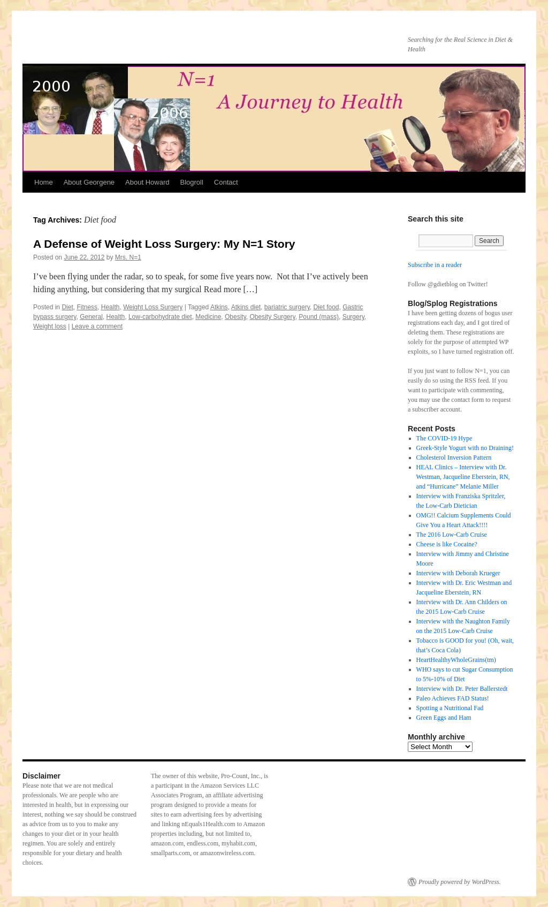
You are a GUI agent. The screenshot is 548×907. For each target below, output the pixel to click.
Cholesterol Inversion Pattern (454, 457)
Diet (67, 307)
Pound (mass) (319, 317)
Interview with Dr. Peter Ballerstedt (462, 688)
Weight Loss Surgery (152, 307)
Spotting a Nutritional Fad (450, 708)
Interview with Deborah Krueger (458, 573)
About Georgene (89, 182)
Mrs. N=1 (128, 257)
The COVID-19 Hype (444, 438)
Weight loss (49, 326)
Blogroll (191, 182)
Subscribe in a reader (435, 265)
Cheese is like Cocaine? (446, 544)
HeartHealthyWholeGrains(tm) (456, 660)
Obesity (235, 317)
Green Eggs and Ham (443, 717)
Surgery (353, 317)
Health (110, 307)
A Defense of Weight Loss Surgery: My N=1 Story (164, 244)
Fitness (87, 307)
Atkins (219, 307)
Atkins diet (246, 307)
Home (43, 182)
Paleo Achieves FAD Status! (452, 698)
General (91, 317)
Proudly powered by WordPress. (459, 882)
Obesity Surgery (272, 317)
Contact (226, 182)
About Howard (147, 182)
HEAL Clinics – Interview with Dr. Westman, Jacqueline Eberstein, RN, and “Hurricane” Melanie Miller (463, 476)
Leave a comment (97, 326)
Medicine (208, 317)
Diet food (326, 307)
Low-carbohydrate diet (160, 317)
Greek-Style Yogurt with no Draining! (465, 448)
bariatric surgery (287, 307)
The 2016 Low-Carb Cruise (451, 534)
